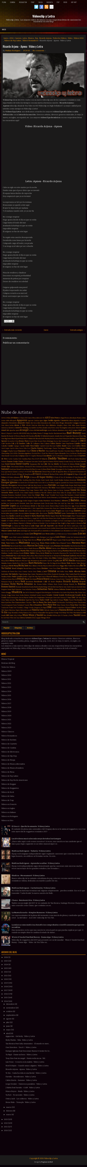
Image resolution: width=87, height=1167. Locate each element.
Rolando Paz (73, 584)
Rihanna (28, 584)
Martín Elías (81, 551)
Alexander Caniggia (72, 423)
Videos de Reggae (8, 784)
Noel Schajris (17, 568)
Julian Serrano (19, 513)
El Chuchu (13, 474)
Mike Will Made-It (38, 558)
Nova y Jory (32, 568)
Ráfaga (45, 587)
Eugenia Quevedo (60, 483)
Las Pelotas (13, 528)
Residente (29, 582)
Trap (32, 2)
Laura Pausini (22, 528)
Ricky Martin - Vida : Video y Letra (19, 1040)
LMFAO (16, 521)
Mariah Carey (49, 546)
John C (30, 508)
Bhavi (81, 436)
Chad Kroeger (48, 448)
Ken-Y (74, 516)
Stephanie (41, 597)
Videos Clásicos (7, 732)
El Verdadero (68, 477)
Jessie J (43, 506)
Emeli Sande (45, 480)
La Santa (15, 526)
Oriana (71, 568)
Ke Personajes (66, 516)
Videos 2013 (6, 687)
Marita (12, 548)
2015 (6, 998)
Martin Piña (24, 551)
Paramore (40, 574)
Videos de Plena (7, 772)
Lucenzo (19, 537)
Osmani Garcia (27, 571)
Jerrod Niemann (25, 506)
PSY (58, 571)
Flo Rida (52, 488)
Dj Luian (38, 469)
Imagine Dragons (33, 501)
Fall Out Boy (32, 485)
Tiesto (15, 605)
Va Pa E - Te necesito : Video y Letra (20, 1095)
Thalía (66, 600)
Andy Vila (59, 428)
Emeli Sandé (54, 480)
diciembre (10, 1004)
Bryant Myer (33, 441)
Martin (83, 548)
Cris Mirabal (59, 456)
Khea (25, 518)
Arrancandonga (40, 430)
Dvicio (9, 472)
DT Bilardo (43, 459)
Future (36, 490)
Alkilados (52, 425)
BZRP (24, 433)
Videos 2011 (6, 679)
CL (79, 441)
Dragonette (71, 469)
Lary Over (79, 526)
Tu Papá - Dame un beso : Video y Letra (21, 1055)
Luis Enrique (41, 537)
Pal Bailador (13, 574)
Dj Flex (32, 469)
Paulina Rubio (6, 576)
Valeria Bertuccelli (26, 610)
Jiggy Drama (75, 506)
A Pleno (33, 418)
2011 (6, 1127)
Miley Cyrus (57, 558)
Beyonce (75, 436)
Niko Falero (68, 566)
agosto (9, 1019)
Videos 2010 (6, 675)
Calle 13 (29, 443)
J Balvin (74, 500)
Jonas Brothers (66, 508)
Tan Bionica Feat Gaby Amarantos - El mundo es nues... (28, 1044)
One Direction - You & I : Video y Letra (21, 1047)
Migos (11, 558)
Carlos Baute (61, 446)
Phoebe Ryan (63, 576)
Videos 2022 (6, 724)
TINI (73, 597)
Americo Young (21, 428)
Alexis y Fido (19, 425)
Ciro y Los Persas (71, 453)
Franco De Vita (71, 488)
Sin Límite (63, 592)
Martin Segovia (47, 551)
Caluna (47, 443)
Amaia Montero (81, 425)
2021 (6, 976)
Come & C (28, 456)
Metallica (24, 556)
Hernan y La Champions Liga (62, 497)
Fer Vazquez (21, 488)
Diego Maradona (74, 467)
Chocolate (61, 451)
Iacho (13, 501)
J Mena (83, 501)
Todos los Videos (60, 38)
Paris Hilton (48, 574)
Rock (65, 2)
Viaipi (9, 613)
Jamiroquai (37, 503)
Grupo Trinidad (50, 495)
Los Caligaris (82, 531)
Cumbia (12, 2)
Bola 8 (61, 438)
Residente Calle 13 (42, 582)
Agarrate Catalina (33, 420)
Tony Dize (74, 605)
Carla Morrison (51, 446)
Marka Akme (45, 548)
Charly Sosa (12, 451)
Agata (41, 420)
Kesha (11, 518)
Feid (75, 485)
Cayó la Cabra (14, 448)
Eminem (81, 480)
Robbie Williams (47, 584)
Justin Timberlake (68, 513)
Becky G (38, 436)
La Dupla (54, 521)
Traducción (5, 607)
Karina (22, 516)
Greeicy (24, 495)
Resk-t (53, 582)
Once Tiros (52, 568)
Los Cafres (74, 531)
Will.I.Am (9, 615)
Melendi (9, 556)
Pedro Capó (27, 576)
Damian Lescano (31, 461)
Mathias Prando (19, 553)
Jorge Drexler (77, 508)
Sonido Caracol (41, 595)
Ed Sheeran (37, 472)
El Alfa (53, 472)
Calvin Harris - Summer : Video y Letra (21, 1080)
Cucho (10, 459)
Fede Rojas (69, 485)
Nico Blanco (33, 566)
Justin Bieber (54, 513)
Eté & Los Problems (49, 483)
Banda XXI (25, 436)
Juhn (7, 513)
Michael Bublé (58, 556)
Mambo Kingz (35, 543)
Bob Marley (45, 438)
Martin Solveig (57, 551)
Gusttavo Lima (12, 497)
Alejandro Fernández (9, 423)
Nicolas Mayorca (43, 566)
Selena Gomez (65, 589)
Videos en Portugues (9, 816)
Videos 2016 (6, 699)
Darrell (83, 461)
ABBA (38, 418)
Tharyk (71, 600)
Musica (31, 38)
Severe (3, 592)
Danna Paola (53, 461)
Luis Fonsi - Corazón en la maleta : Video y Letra (25, 1062)
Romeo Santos (8, 586)
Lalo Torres (67, 526)
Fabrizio (20, 485)
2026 (6, 957)
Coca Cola (14, 456)
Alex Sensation (42, 423)
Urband (68, 607)
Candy (22, 446)
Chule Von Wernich (47, 453)
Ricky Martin (16, 584)
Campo (16, 446)
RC (72, 579)
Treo (14, 607)
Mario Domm (5, 548)
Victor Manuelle (39, 613)
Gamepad (67, 490)
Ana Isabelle (32, 428)
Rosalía (31, 587)
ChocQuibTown (51, 451)
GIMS (41, 490)
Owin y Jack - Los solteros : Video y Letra (22, 1099)
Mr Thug (53, 561)
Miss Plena (82, 558)
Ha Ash (26, 497)
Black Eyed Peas (17, 438)
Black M (26, 438)
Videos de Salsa (7, 796)
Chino (28, 451)
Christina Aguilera (24, 453)
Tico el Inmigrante (7, 605)
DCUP (37, 459)
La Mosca (34, 523)
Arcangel (24, 430)
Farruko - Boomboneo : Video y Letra (21, 1077)
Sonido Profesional (66, 595)
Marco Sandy (23, 546)
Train (11, 607)
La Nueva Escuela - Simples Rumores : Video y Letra (35, 913)
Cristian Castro (68, 456)
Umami (54, 607)
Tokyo (58, 605)
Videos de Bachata (8, 740)
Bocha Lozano (54, 438)
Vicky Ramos (24, 613)
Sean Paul (11, 589)
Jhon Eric (68, 506)
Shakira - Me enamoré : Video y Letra (28, 876)
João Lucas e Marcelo (31, 511)
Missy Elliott (5, 561)
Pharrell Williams (52, 576)
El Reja (24, 477)
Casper (7, 448)
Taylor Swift (44, 600)
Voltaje (64, 613)
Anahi (45, 428)
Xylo (59, 615)
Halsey (31, 497)
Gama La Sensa (58, 490)
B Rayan (8, 433)
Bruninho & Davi (13, 441)
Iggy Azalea (23, 501)
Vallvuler (47, 610)
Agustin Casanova (61, 420)
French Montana (19, 490)
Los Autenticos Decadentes (50, 531)
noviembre (11, 1008)
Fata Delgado (61, 485)
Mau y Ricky (40, 553)
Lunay (68, 537)
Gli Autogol (68, 493)
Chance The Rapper (58, 448)
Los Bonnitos (65, 531)
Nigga (62, 566)
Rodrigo (65, 584)
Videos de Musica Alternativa (13, 764)
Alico (47, 425)
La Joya (73, 521)
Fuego (31, 490)
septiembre (11, 1015)
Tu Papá (44, 607)
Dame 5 (21, 461)
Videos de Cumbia (8, 748)
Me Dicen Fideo (78, 553)
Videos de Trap (7, 800)
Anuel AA (5, 430)
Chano (68, 448)
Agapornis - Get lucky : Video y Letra (20, 1036)
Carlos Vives (80, 446)
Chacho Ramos (37, 448)
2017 (6, 990)
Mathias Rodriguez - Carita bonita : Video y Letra (33, 888)
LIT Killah (10, 521)
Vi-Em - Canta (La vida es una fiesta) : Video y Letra (26, 1073)
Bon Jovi (66, 438)
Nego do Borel (56, 563)
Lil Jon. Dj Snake (78, 528)
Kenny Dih (5, 518)
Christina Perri (36, 453)
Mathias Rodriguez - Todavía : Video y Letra (31, 851)
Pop (58, 2)
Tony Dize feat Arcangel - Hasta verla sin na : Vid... (26, 1058)
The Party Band (50, 602)
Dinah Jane (12, 469)
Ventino (83, 610)
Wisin (25, 615)
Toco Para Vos (49, 605)
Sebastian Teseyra (31, 589)
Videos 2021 (6, 720)
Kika (44, 518)
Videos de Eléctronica (10, 752)
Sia (24, 592)
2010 (6, 1130)
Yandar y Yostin (68, 615)
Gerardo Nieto (7, 493)
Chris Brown (80, 451)
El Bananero (80, 472)
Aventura (61, 430)
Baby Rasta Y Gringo (41, 433)
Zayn (18, 618)
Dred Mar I (82, 469)
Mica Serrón (39, 556)
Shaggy (8, 592)
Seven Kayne (81, 589)
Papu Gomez (32, 574)
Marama (76, 543)
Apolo (17, 430)
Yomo (7, 618)
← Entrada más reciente (12, 330)
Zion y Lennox (26, 618)
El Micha (51, 474)
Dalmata (4, 461)
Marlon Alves (56, 548)
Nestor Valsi (75, 563)
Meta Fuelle (17, 556)
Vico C (31, 613)
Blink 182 (32, 438)
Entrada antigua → (77, 330)
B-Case (13, 433)
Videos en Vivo (7, 820)
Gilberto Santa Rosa (53, 493)
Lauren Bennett (32, 528)
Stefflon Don (33, 597)
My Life (59, 561)
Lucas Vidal (12, 537)
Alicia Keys (41, 425)
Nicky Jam (23, 565)
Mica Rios (30, 556)
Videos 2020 (6, 716)
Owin (34, 571)
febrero (9, 1111)
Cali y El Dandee (18, 443)
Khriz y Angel (31, 518)
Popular (7, 628)
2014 (11, 38)
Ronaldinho (25, 587)
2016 (6, 994)
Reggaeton (23, 2)
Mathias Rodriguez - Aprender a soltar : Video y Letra (36, 863)
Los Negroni (36, 533)
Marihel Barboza (75, 546)
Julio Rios (39, 513)
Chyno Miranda (60, 453)
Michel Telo (81, 556)
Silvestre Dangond (35, 592)
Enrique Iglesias (9, 482)
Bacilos (51, 433)
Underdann (61, 607)
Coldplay (21, 456)
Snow (17, 595)
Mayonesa (63, 553)
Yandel (76, 615)
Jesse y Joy (35, 506)
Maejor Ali (20, 540)
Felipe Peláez (5, 488)
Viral (60, 613)
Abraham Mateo (76, 418)
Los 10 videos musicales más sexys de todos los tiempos (36, 839)
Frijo (27, 490)
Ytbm (11, 618)
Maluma (24, 542)
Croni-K (75, 456)
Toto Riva (82, 605)
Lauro (40, 528)
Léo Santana (75, 537)
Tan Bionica (20, 600)
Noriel (25, 568)
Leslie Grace (55, 528)
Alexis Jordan (9, 425)
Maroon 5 (65, 548)
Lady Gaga (35, 526)
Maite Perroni (32, 540)
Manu (58, 543)
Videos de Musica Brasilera (12, 768)
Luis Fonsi (61, 537)
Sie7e (27, 592)
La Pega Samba (70, 523)
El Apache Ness (62, 472)
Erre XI (27, 483)
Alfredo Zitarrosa (31, 425)
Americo (11, 428)
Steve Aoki (56, 597)
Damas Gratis (12, 461)
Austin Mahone (52, 430)
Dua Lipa (4, 472)
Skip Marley (71, 592)
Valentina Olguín (14, 610)
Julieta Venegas (30, 513)
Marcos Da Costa (35, 545)
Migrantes (17, 558)
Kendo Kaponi (81, 516)
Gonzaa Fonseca (7, 495)
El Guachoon (28, 474)
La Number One (43, 523)
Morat (42, 561)
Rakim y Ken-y (80, 579)
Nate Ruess (24, 563)
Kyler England (61, 518)
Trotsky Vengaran (34, 607)
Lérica (81, 537)
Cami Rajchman (68, 443)
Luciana (26, 537)
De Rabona (71, 464)
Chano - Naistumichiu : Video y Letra (28, 900)
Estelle (32, 483)
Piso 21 (14, 579)
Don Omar (51, 469)
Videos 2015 (6, 695)
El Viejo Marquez (78, 477)
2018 (6, 987)
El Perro (81, 474)
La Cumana (46, 521)
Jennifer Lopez (8, 505)
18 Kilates (15, 418)
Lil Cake (70, 528)
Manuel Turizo (65, 543)
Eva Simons (70, 483)
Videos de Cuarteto (9, 744)
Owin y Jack (42, 571)
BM (20, 433)
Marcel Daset (14, 546)
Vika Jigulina (49, 613)
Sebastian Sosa (20, 589)
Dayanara (33, 464)
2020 (6, 979)
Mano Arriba (50, 543)
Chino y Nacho (38, 450)
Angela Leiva (66, 428)
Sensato (74, 589)
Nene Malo (66, 563)
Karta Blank (36, 516)
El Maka (44, 474)
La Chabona (37, 521)
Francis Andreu (61, 488)
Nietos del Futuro (54, 566)
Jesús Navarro (50, 506)
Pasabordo (55, 574)
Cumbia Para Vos (28, 459)
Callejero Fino (38, 443)
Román (18, 587)
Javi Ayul (61, 503)
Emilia (61, 480)
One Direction (62, 568)
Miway (12, 561)
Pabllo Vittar (64, 571)
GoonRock (18, 495)
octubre (9, 1011)
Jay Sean (68, 503)
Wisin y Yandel (36, 615)
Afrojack (13, 420)
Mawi (47, 553)
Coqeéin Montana (36, 456)
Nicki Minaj (13, 566)
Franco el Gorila (6, 490)
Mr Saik (47, 561)
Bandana (32, 436)
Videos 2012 (6, 683)
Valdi (84, 607)
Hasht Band (37, 497)
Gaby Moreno (48, 490)
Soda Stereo (24, 595)
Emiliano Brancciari (70, 480)
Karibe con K (14, 516)
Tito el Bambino (36, 605)
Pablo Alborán (74, 571)
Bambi (84, 433)
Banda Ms (5, 436)
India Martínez (44, 501)
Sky (76, 592)
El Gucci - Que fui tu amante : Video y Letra (31, 826)
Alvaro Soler (67, 425)
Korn (55, 518)
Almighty (60, 425)
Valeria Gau (38, 610)
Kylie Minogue (71, 518)
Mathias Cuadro (7, 553)
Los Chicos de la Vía (7, 534)
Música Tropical (7, 659)
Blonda (38, 438)
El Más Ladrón (59, 474)
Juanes (77, 510)
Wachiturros (78, 613)
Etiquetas (18, 628)
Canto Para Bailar (32, 446)
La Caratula (29, 521)
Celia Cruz (26, 448)
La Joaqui (67, 521)
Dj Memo (44, 469)
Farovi (46, 485)
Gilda (62, 493)
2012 (6, 1123)
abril (8, 1033)
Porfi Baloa (33, 579)
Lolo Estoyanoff (33, 531)
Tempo (61, 600)
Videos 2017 (6, 703)
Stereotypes (49, 597)
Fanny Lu (40, 485)
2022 (6, 972)
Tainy (80, 597)
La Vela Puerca (24, 526)
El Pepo (75, 474)
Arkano (31, 430)
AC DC (42, 418)
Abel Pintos (55, 418)
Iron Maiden (55, 501)
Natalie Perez (16, 563)
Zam (14, 618)
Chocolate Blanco (69, 451)
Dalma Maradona (80, 459)
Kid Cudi (39, 518)
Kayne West (54, 516)
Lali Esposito (48, 526)
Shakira (16, 592)
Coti (53, 456)
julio (8, 1022)
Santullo (79, 587)
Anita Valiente (76, 428)
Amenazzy (4, 428)
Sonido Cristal (52, 595)
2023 (6, 968)
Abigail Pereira (64, 418)
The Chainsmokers (19, 602)
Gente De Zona (78, 490)
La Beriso (22, 521)
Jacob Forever (20, 503)
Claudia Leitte (81, 453)
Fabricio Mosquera (9, 485)
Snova (13, 595)
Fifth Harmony (43, 488)
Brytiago (50, 441)
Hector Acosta (46, 497)
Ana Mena (39, 428)
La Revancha (79, 523)
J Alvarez (64, 501)
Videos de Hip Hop (9, 756)
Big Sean (8, 438)
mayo (8, 1030)
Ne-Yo (49, 563)
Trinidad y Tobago (22, 607)
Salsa (40, 2)
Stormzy (63, 597)
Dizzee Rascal (25, 469)
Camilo (10, 446)
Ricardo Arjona (45, 38)
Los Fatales (25, 534)
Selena (56, 589)
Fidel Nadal (34, 488)
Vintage (56, 613)
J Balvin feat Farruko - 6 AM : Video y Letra (23, 1088)
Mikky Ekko (48, 558)
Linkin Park (11, 531)
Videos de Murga (8, 760)
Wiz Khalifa (48, 615)
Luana (75, 534)
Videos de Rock (7, 792)
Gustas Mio (63, 495)
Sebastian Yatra (45, 589)
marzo (9, 1107)
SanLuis (73, 587)
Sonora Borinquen (12, 597)
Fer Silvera (13, 488)
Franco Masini (81, 488)
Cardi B (42, 446)
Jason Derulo (45, 503)
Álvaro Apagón (36, 618)
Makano (73, 540)
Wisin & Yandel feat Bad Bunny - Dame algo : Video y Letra (38, 937)
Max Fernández (54, 553)
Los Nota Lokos (48, 534)
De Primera (63, 464)
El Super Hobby (45, 477)
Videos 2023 (6, 728)
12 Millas (8, 418)
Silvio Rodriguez (46, 592)
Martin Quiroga (35, 551)
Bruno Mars (24, 441)
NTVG (66, 560)
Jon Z (58, 508)
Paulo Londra (17, 576)
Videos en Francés (9, 804)
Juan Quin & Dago (67, 511)
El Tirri (61, 477)
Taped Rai (29, 600)
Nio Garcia (76, 566)
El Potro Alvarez (13, 477)
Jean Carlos (75, 503)
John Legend (37, 508)
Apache (12, 430)
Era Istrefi (21, 483)
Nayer (45, 563)
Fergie (28, 488)
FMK (84, 483)
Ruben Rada (38, 587)
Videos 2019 (6, 711)
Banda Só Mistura (14, 436)
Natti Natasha (36, 563)
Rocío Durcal (58, 584)
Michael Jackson (69, 556)
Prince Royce (43, 579)
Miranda (66, 558)
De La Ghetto (53, 464)
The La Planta (38, 602)
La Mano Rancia (17, 523)
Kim (47, 518)
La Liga (9, 523)
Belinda (45, 436)
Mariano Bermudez (62, 546)
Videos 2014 (79, 38)
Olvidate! (44, 568)
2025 (6, 961)
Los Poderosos (59, 534)
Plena (4, 2)
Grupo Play (39, 495)
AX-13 (47, 417)
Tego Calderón (54, 600)
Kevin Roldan (19, 518)
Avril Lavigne (73, 430)
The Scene (82, 602)
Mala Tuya (5, 543)
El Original (68, 474)
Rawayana (4, 582)
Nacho (72, 560)
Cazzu (21, 448)
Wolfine (54, 615)
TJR (77, 597)
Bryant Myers (42, 441)
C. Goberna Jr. (73, 441)
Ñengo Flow (45, 618)
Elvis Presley (36, 480)
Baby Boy (30, 433)
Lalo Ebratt (59, 526)
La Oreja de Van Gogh (56, 523)
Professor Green (55, 579)
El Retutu (33, 477)
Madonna (13, 540)
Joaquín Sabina (12, 508)
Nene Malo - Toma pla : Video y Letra (20, 1102)
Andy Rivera (51, 428)
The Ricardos (61, 602)
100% (3, 418)
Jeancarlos (82, 503)
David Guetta (22, 464)
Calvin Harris (55, 443)
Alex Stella (52, 423)
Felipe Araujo (81, 485)
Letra (25, 38)
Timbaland (20, 605)
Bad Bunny (74, 433)
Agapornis (22, 420)
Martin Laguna (15, 551)
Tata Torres (35, 600)
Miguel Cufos (27, 558)
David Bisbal (10, 464)
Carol (3, 448)
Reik (23, 581)
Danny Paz (72, 461)
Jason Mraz (54, 503)
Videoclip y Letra (43, 16)
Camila (77, 443)
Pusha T (63, 579)
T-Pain (68, 597)
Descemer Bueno (17, 467)
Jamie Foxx (29, 503)
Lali (41, 526)
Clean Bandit (5, 456)
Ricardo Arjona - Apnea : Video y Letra (23, 46)
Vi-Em (4, 612)
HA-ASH (20, 497)
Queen (68, 579)
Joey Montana (22, 508)
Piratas (9, 579)
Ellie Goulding (23, 480)
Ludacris (32, 537)
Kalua (84, 513)
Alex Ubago (60, 423)
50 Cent (28, 418)
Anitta (83, 428)
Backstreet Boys (60, 433)
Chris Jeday (5, 453)
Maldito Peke (14, 543)
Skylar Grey (82, 592)
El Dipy (19, 474)
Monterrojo (35, 561)
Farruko (52, 485)
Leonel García (46, 528)
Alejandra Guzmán (79, 420)
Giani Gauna (28, 493)
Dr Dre (65, 469)
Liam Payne (64, 528)
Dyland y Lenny (18, 472)
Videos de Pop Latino (12, 41)
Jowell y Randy (18, 511)
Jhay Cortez (60, 506)
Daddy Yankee (57, 458)
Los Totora (68, 534)
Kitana (51, 518)
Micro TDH (4, 558)
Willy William (17, 615)
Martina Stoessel (69, 551)
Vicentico (15, 613)
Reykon (59, 582)
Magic (26, 540)
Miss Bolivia (73, 558)
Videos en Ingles (8, 808)
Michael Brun (49, 556)
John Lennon (45, 508)
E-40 (25, 472)
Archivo (30, 628)
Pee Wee (35, 576)
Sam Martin (59, 587)
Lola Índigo (23, 531)
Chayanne (21, 451)
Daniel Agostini (43, 461)
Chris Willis (13, 453)
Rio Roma (38, 584)
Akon (71, 420)
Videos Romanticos (30, 41)
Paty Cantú (70, 574)
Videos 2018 (6, 707)
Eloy (30, 480)
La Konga (79, 521)
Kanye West (5, 516)
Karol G (28, 516)
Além (73, 425)
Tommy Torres (65, 605)
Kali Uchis (78, 513)
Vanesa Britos (66, 610)
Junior (46, 513)
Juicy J (12, 513)
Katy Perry (45, 516)
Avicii (66, 430)
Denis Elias (5, 467)
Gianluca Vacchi (40, 493)
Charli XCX (74, 448)
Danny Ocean (63, 461)
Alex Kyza (33, 423)
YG (62, 615)
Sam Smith (67, 587)
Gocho (83, 493)
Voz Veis (70, 613)
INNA (9, 501)
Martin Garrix (5, 551)
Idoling (17, 501)
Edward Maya (46, 472)
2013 (6, 1119)
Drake (77, 469)
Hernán (76, 497)
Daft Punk (71, 459)
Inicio (4, 29)
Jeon (18, 506)
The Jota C (29, 602)
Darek (78, 461)
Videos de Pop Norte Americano (14, 780)
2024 (6, 965)
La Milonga (27, 523)
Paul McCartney (80, 574)
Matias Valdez (29, 553)
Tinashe (26, 605)
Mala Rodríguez (81, 540)
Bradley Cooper (74, 438)
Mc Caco (69, 553)
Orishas (76, 568)
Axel (80, 430)
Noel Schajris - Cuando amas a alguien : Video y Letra (27, 1066)
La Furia (60, 521)
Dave (2, 464)
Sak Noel (53, 587)
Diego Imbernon (64, 467)
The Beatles (78, 600)
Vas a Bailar (76, 610)
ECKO (29, 472)
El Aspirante (72, 472)
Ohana (38, 568)
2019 (6, 983)
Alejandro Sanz (23, 423)
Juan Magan (56, 511)
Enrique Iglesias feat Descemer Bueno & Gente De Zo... (28, 1051)
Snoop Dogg (6, 595)
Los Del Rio (17, 534)
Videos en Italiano (8, 812)
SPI (49, 587)
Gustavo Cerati (73, 495)
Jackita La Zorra (7, 503)
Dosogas (59, 469)
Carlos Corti (71, 446)
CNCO (83, 441)
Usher (73, 607)
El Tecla (55, 477)
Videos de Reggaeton (10, 788)
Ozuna (52, 571)
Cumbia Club (17, 459)
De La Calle (42, 464)
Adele (7, 420)
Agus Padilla (48, 420)
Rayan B (11, 582)
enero (9, 1115)
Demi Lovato (80, 464)
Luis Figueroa (50, 537)
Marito (16, 548)
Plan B (26, 579)
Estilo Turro (38, 483)
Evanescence (78, 483)
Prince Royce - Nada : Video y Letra (20, 1091)
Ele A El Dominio (13, 480)
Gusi (57, 495)
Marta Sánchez (75, 548)
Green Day (31, 495)
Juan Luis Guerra (44, 511)
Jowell (10, 511)
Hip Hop (74, 2)
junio (8, 1026)
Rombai (82, 584)
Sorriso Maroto (23, 597)
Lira (18, 531)
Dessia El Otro (30, 467)
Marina (83, 546)
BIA (17, 433)
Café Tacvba (6, 443)
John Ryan (53, 508)
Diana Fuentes (53, 467)
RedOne (17, 582)
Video (70, 38)
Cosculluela (47, 456)
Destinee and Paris (42, 467)
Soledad (33, 595)
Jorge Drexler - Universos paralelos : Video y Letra (26, 1084)
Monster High (26, 561)
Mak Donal (66, 540)
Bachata (50, 2)
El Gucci (37, 474)
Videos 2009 (6, 671)
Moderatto (18, 561)
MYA (7, 540)
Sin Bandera (56, 592)
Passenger (62, 574)
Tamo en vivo (10, 600)
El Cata (7, 474)
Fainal (25, 485)
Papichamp (23, 574)
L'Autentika (80, 518)
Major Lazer (57, 540)
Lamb (73, 526)
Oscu (20, 571)
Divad (18, 469)
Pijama (70, 576)
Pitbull (20, 579)
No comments (38, 51)
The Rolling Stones (72, 602)
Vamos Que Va (54, 610)
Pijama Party (78, 576)
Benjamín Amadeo (54, 436)
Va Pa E (79, 607)
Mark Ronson (33, 548)
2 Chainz (22, 418)
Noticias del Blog (8, 663)
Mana (42, 543)
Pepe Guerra (42, 576)
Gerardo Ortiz (18, 493)
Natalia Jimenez (81, 561)
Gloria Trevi (76, 493)
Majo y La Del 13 (44, 539)
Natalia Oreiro (6, 563)
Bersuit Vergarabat (66, 436)
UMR (49, 607)
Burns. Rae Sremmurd (61, 441)
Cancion (18, 38)
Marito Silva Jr (23, 548)
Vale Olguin (5, 610)
